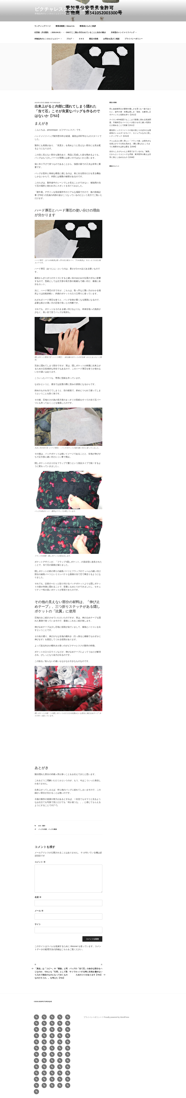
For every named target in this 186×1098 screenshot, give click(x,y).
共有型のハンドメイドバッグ (124, 32)
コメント (40, 862)
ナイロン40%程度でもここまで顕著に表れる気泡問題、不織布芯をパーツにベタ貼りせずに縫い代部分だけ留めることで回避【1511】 (130, 122)
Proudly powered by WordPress (116, 1017)
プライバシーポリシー (134, 39)
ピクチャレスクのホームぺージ (68, 9)
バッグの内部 (42, 829)
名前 (38, 897)
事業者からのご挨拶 (88, 26)
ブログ (70, 39)
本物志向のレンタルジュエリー (48, 39)
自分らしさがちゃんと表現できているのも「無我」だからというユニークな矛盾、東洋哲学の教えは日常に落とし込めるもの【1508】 (130, 154)
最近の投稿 (93, 39)
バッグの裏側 (52, 829)
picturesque (55, 102)
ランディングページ (42, 26)
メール (39, 911)
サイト (38, 924)
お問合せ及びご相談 (111, 39)
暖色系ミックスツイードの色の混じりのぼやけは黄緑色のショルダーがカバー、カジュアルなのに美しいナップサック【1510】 (130, 133)
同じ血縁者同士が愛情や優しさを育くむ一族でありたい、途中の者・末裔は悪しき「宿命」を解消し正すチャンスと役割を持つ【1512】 (130, 112)
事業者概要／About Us (65, 26)
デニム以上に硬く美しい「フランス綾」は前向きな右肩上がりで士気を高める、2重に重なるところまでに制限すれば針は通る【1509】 (130, 144)
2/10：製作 (41, 826)
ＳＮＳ (81, 39)
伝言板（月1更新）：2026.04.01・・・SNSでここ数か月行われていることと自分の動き (70, 32)
